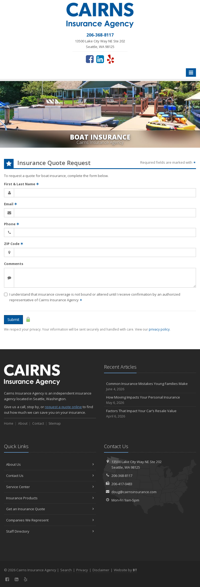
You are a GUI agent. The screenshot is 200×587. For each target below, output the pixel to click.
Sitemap (55, 423)
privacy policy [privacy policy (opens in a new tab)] (159, 329)
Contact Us (50, 475)
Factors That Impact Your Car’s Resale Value (150, 413)
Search (66, 570)
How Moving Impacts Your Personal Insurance (150, 400)
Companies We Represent (50, 520)
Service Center (50, 486)
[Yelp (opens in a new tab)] (110, 59)
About (22, 423)
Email (10, 204)
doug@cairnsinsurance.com (134, 491)
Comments (13, 263)
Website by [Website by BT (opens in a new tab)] (125, 570)
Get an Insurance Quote (50, 508)
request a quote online (63, 406)
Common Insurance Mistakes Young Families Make (150, 386)
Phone (11, 224)
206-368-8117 (121, 475)
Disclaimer (101, 570)
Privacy (82, 570)
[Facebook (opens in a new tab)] (90, 59)
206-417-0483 (121, 483)
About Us (50, 464)
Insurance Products (50, 498)
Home (8, 423)
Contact (38, 423)
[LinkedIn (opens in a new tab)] (100, 59)
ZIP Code (13, 243)
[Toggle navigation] (191, 72)
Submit (13, 319)
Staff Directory (50, 531)
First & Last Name (21, 184)
